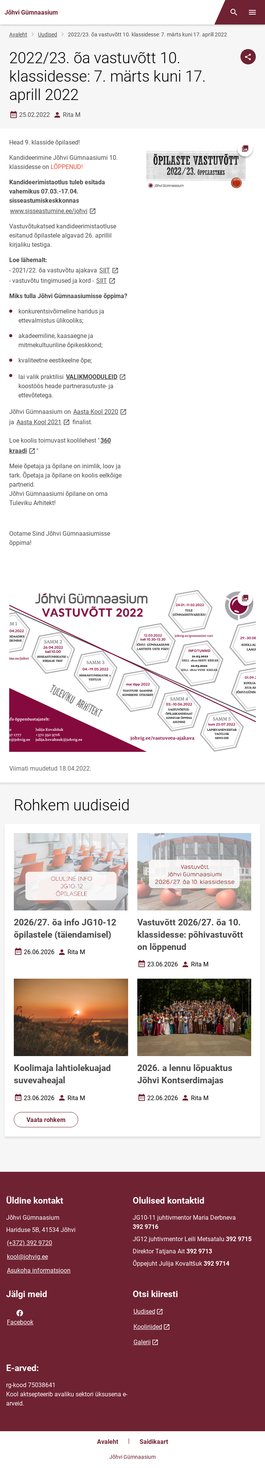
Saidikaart (154, 1441)
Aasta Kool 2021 (43, 422)
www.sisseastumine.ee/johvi (53, 211)
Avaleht (18, 34)
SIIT (109, 270)
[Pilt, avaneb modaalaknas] (132, 669)
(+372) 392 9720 (29, 1243)
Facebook (20, 1317)
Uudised (47, 34)
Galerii (142, 1342)
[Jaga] (248, 56)
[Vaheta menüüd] (252, 12)
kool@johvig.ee (27, 1256)
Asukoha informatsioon (39, 1270)
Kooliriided (147, 1326)
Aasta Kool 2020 (100, 411)
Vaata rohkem (46, 1120)
